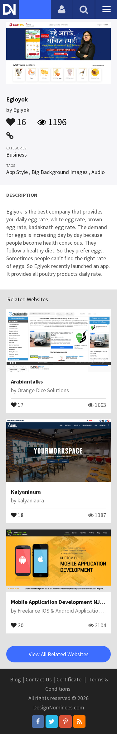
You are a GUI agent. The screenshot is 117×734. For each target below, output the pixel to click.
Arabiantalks (27, 381)
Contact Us (39, 679)
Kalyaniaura (26, 491)
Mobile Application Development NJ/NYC (61, 601)
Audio (98, 172)
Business (16, 154)
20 (17, 625)
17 (17, 404)
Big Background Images (60, 172)
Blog (15, 679)
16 (16, 119)
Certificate (68, 679)
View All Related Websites (59, 654)
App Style (17, 172)
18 (17, 514)
